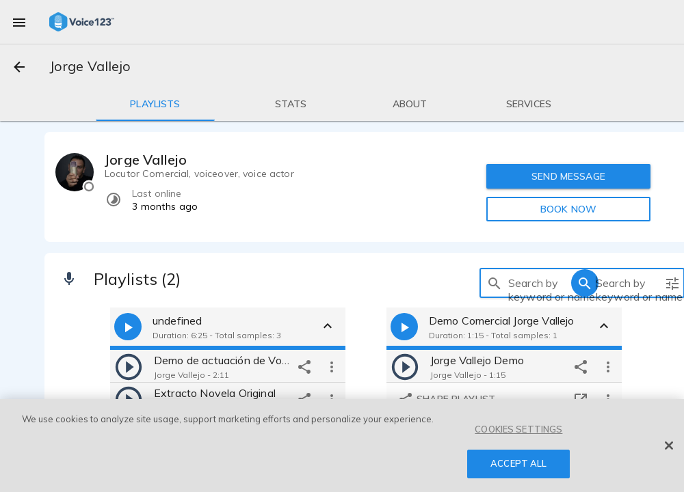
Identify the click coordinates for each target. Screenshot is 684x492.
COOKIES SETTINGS (518, 429)
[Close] (669, 445)
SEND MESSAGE (568, 176)
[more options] (331, 366)
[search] (494, 283)
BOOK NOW (568, 209)
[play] (128, 366)
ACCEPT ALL (518, 463)
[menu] (19, 22)
